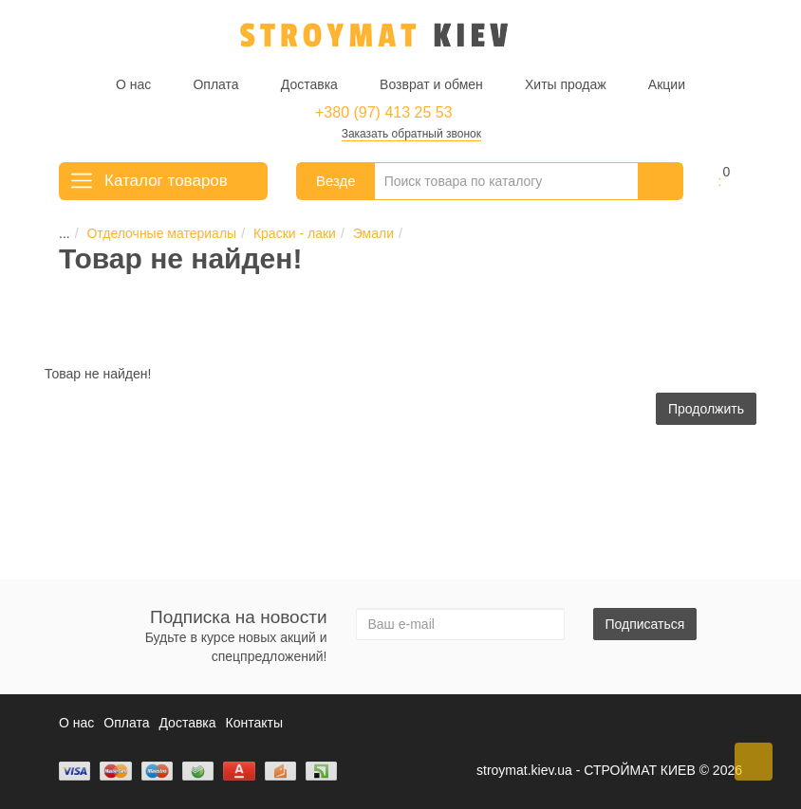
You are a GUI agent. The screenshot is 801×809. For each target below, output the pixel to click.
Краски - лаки (283, 233)
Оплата (215, 84)
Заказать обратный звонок (411, 133)
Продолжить (706, 408)
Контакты (254, 722)
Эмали (362, 233)
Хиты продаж (565, 84)
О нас (133, 84)
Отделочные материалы (151, 233)
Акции (666, 84)
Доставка (309, 84)
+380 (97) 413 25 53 (384, 112)
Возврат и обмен (431, 84)
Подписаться (645, 624)
